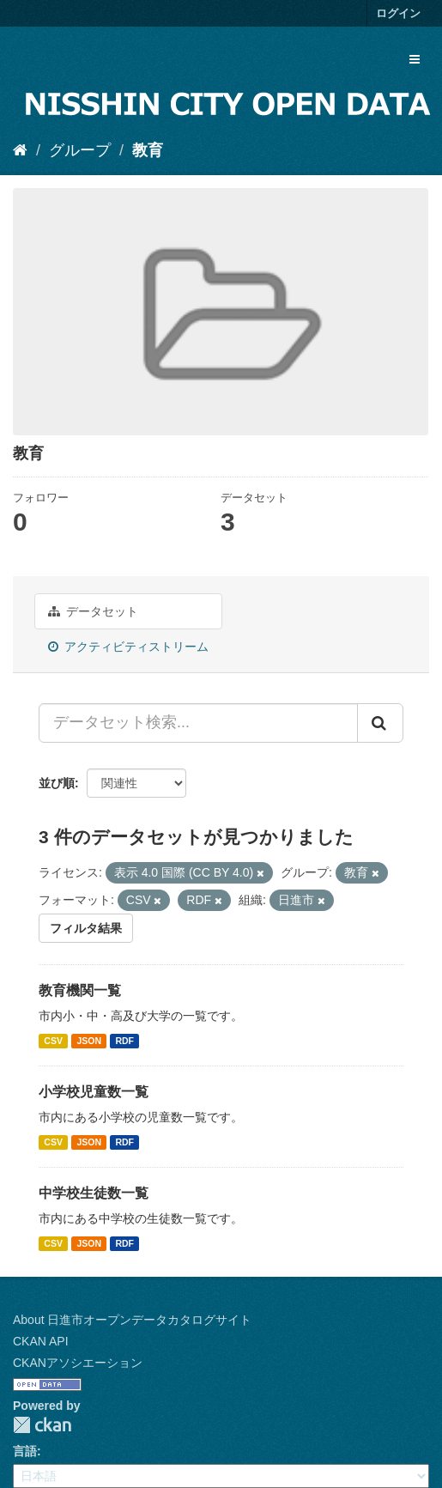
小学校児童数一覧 (93, 1091)
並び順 (57, 783)
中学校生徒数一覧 (93, 1193)
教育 (147, 150)
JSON (88, 1041)
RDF (124, 1041)
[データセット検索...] (198, 723)
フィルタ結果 (86, 928)
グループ (80, 150)
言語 (25, 1451)
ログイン (398, 13)
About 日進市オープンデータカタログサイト (132, 1320)
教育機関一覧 (80, 990)
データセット (93, 611)
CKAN (42, 1425)
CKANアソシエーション (77, 1363)
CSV (53, 1041)
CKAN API (41, 1341)
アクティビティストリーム (128, 646)
